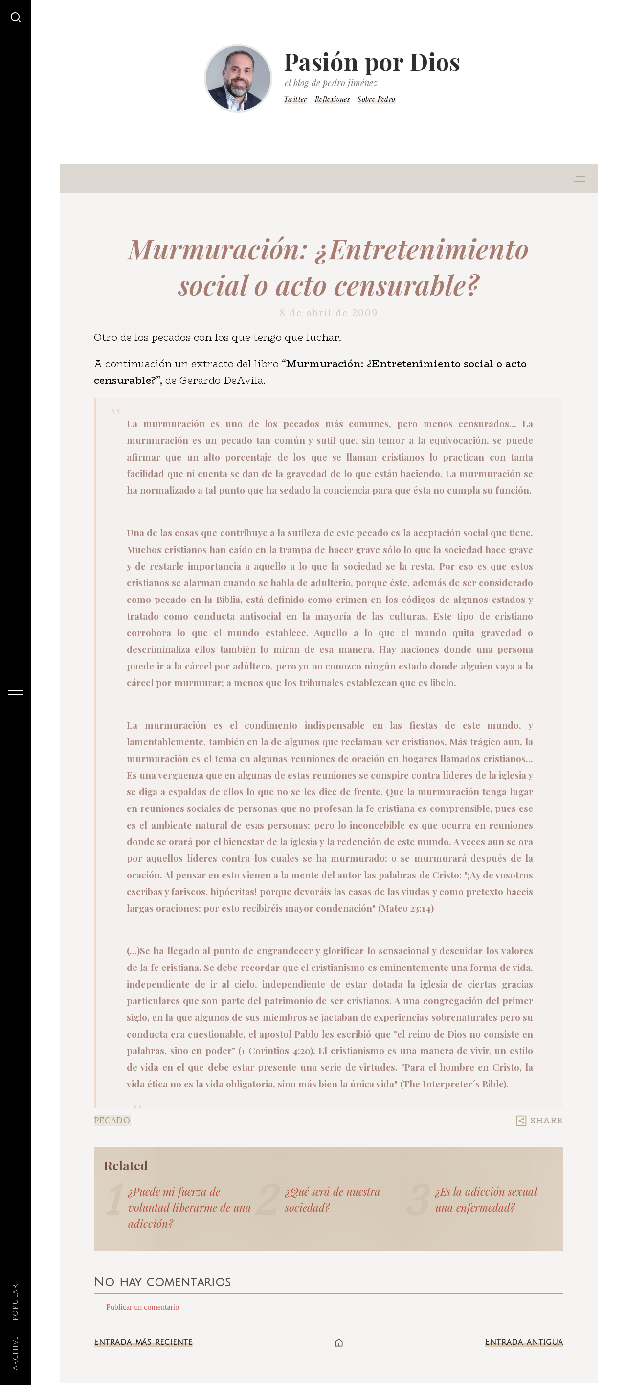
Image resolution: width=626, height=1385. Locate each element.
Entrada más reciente (143, 1342)
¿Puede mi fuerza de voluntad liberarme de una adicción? (189, 1207)
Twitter (295, 99)
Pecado (112, 1120)
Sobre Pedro (376, 99)
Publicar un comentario (142, 1307)
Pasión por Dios (372, 61)
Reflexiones (332, 99)
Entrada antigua (524, 1342)
